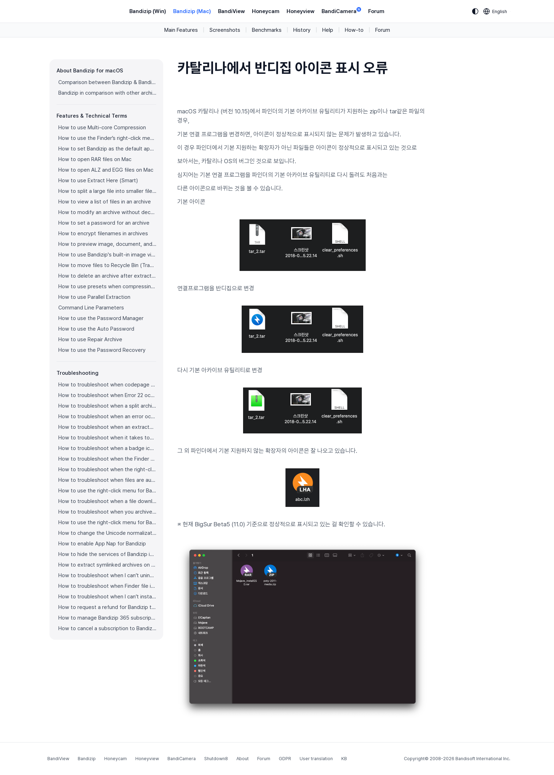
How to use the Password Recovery (102, 350)
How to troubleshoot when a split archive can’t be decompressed (107, 406)
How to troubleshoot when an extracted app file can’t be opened (107, 427)
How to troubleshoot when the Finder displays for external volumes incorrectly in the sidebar (107, 459)
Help (327, 30)
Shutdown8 (216, 758)
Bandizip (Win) (147, 11)
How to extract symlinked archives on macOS (107, 565)
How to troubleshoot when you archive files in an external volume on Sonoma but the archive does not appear (107, 512)
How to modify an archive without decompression (107, 212)
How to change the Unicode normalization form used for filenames (107, 533)
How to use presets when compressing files (107, 286)
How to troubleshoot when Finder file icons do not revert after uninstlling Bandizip (107, 586)
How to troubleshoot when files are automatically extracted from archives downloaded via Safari (107, 480)
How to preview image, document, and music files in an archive (107, 244)
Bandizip (87, 758)
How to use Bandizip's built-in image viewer (107, 255)
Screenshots (225, 30)
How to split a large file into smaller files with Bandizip (107, 191)
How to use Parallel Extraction (94, 297)
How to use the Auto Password (96, 329)
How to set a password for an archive (103, 223)
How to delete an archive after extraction (107, 276)
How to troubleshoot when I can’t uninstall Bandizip (107, 575)
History (302, 30)
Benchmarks (267, 30)
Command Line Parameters (91, 307)
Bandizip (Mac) (192, 11)
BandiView (231, 11)
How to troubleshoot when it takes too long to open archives (107, 437)
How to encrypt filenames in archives (103, 233)
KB (344, 758)
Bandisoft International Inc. (482, 758)
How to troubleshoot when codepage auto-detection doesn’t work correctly (107, 384)
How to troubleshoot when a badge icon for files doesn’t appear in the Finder (107, 448)
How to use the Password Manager (100, 318)
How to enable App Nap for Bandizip (102, 543)
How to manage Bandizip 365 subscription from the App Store (107, 618)
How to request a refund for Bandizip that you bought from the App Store (107, 607)
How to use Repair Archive (90, 339)
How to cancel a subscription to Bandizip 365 (107, 628)
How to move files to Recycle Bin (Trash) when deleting (107, 265)
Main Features (181, 30)
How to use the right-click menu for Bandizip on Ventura (107, 490)
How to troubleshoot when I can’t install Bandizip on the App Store (107, 596)
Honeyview (300, 11)
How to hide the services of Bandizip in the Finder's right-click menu (107, 554)
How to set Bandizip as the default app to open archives (107, 149)
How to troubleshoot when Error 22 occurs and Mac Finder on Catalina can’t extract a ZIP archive (107, 395)
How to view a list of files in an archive (104, 202)
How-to (354, 30)
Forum (376, 11)
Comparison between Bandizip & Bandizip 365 (107, 82)
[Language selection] (495, 11)
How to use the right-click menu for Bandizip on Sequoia (107, 522)
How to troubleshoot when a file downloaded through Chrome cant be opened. (107, 501)
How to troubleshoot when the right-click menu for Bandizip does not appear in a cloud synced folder (107, 469)
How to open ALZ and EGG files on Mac (105, 170)
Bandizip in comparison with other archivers (107, 93)
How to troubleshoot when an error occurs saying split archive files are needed (107, 416)
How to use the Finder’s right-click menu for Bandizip (107, 138)
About (242, 758)
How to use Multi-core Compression (102, 127)
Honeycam (265, 11)
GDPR (285, 758)
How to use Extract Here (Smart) (98, 180)
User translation (316, 758)
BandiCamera (341, 10)
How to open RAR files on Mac (94, 159)
